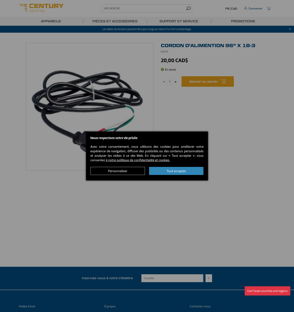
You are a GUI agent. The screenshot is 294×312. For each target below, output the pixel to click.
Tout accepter (176, 171)
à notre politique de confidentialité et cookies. (138, 160)
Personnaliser (117, 171)
